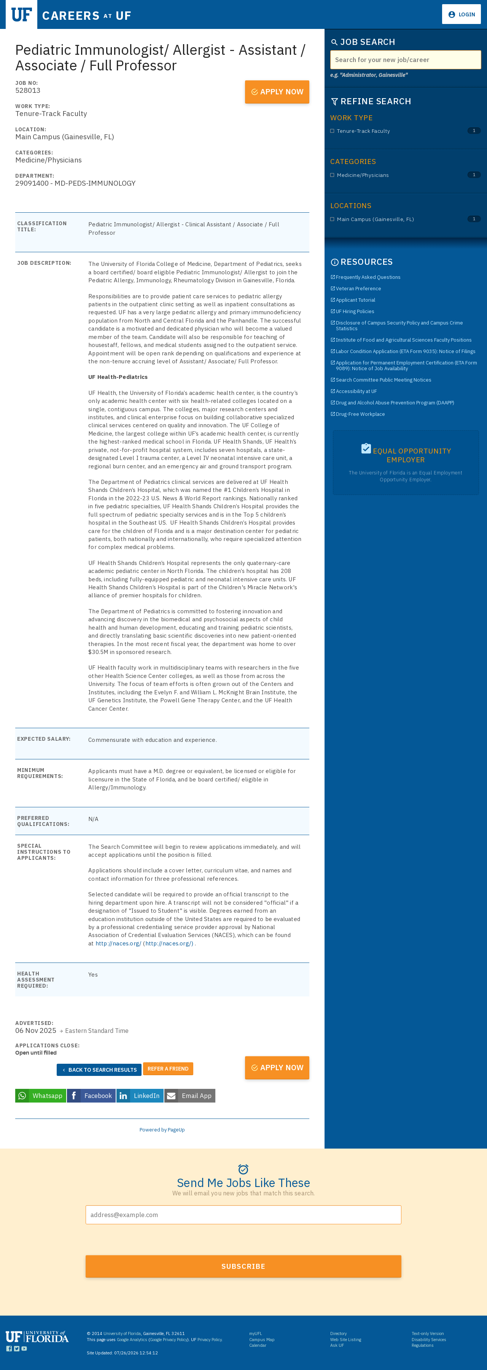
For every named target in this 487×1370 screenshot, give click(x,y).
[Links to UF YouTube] (24, 1348)
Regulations (423, 1344)
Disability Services (429, 1338)
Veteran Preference (358, 288)
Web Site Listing (345, 1338)
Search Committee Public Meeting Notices (383, 380)
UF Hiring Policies (355, 311)
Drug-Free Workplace (360, 414)
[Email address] (243, 1213)
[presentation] (143, 1239)
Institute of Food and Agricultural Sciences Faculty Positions (404, 340)
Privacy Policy (209, 1338)
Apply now (282, 91)
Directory (338, 1332)
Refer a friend (168, 1067)
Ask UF (337, 1344)
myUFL (255, 1332)
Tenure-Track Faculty (393, 131)
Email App (197, 1094)
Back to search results (102, 1069)
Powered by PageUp (162, 1128)
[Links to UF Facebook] (9, 1348)
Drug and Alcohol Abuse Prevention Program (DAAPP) (395, 402)
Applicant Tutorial (355, 300)
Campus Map (262, 1338)
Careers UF (95, 15)
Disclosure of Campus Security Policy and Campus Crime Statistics (399, 326)
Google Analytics (132, 1338)
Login (466, 14)
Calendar (257, 1344)
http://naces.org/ (118, 943)
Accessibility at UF (356, 391)
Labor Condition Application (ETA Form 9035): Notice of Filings (406, 351)
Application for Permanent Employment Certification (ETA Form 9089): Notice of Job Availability (406, 366)
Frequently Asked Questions (368, 277)
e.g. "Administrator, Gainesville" (369, 75)
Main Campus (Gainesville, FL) (393, 219)
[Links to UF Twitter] (16, 1348)
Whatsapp (47, 1094)
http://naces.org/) (169, 943)
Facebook (98, 1094)
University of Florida (122, 1332)
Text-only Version (428, 1332)
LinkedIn (147, 1094)
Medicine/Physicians (393, 175)
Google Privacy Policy (168, 1338)
